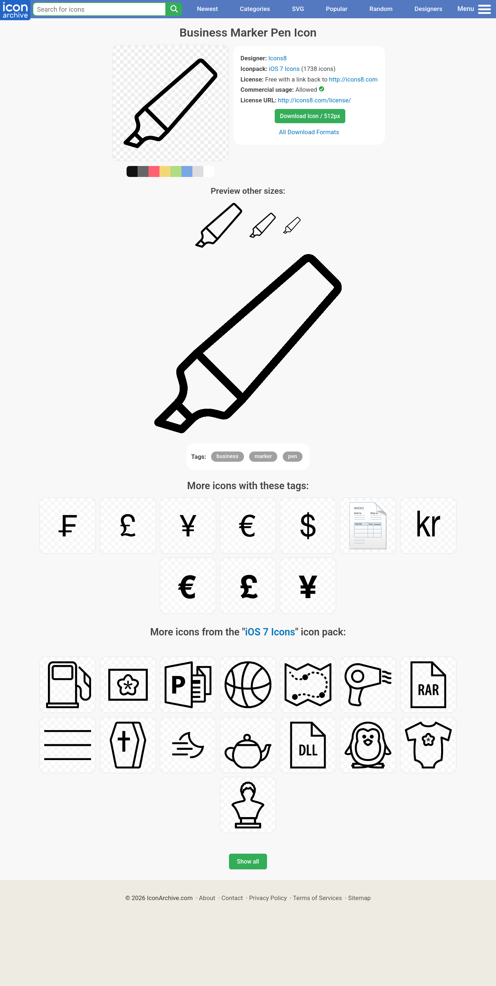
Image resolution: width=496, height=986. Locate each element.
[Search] (173, 9)
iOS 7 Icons (284, 68)
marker (263, 456)
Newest (207, 8)
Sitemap (359, 898)
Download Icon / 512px (310, 116)
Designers (428, 8)
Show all (248, 861)
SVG (298, 8)
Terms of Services (317, 898)
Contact (232, 898)
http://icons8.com (353, 79)
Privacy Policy (268, 898)
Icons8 (277, 58)
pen (292, 456)
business (227, 456)
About (207, 898)
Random (380, 8)
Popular (336, 8)
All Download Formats (309, 132)
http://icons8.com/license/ (314, 100)
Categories (255, 8)
